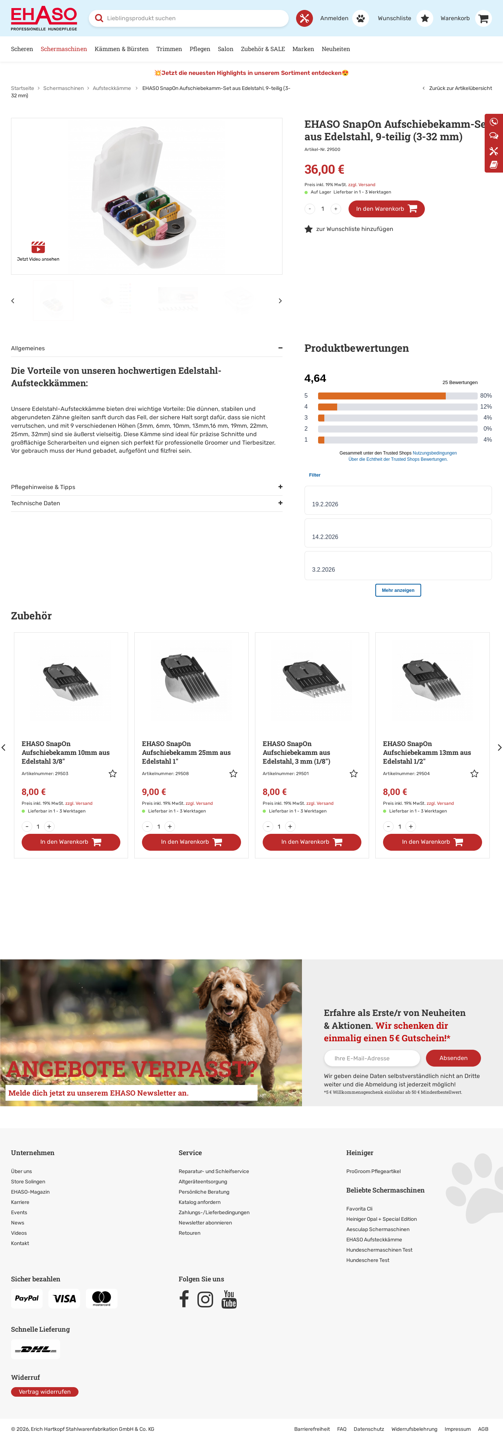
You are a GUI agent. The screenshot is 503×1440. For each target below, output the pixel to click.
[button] (114, 773)
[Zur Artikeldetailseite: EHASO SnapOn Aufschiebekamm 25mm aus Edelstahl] (191, 727)
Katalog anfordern (199, 1202)
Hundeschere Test (367, 1260)
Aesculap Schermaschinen (377, 1229)
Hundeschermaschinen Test (379, 1250)
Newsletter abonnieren (205, 1223)
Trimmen (169, 49)
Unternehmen (33, 1152)
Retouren (189, 1233)
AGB (483, 1429)
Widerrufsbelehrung (414, 1429)
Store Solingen (28, 1182)
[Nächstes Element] (280, 300)
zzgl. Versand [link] (361, 184)
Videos (19, 1233)
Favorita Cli (359, 1209)
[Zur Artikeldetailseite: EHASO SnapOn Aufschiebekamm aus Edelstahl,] (312, 727)
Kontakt (20, 1243)
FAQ (341, 1429)
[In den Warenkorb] (71, 842)
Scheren (22, 49)
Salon (226, 49)
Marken (303, 49)
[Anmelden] (341, 18)
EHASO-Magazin (30, 1192)
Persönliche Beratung (204, 1192)
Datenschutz (369, 1429)
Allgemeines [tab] (28, 348)
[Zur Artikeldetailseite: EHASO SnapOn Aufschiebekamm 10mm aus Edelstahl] (71, 727)
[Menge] (323, 209)
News (17, 1223)
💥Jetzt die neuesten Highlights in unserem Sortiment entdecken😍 (251, 72)
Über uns (21, 1171)
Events (19, 1212)
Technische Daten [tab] (35, 503)
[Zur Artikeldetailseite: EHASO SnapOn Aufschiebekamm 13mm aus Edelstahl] (432, 727)
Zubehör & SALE (263, 49)
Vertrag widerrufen (45, 1391)
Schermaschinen (64, 49)
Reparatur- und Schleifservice (214, 1171)
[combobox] (189, 18)
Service (190, 1152)
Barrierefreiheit (312, 1429)
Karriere (20, 1202)
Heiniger (359, 1152)
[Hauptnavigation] (251, 49)
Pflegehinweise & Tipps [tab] (43, 487)
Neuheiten (336, 49)
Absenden (454, 1057)
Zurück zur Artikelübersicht (457, 88)
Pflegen (200, 49)
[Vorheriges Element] (12, 300)
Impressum (458, 1429)
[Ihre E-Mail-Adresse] (372, 1058)
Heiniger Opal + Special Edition (381, 1219)
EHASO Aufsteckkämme (374, 1240)
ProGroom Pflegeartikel (373, 1171)
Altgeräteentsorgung (203, 1182)
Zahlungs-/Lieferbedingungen (214, 1212)
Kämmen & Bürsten (122, 49)
